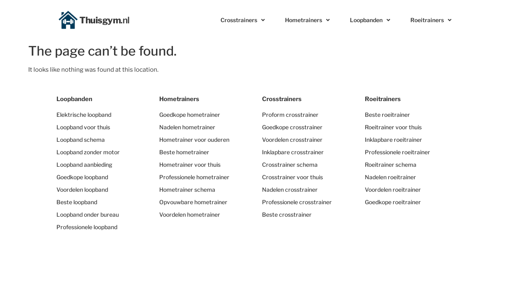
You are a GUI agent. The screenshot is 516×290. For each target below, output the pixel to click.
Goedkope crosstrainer (292, 127)
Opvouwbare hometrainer (193, 202)
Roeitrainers (431, 20)
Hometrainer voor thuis (190, 164)
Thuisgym (104, 20)
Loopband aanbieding (84, 164)
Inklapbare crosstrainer (293, 152)
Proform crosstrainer (290, 114)
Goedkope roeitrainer (393, 202)
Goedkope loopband (82, 177)
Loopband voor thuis (83, 127)
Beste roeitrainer (387, 114)
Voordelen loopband (82, 189)
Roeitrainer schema (390, 164)
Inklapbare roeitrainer (393, 139)
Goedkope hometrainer (189, 114)
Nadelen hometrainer (187, 127)
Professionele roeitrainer (397, 152)
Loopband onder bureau (87, 214)
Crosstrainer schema (290, 164)
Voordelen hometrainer (189, 214)
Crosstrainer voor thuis (292, 177)
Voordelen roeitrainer (393, 189)
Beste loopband (76, 202)
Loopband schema (80, 139)
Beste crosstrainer (287, 214)
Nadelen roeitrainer (390, 177)
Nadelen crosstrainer (290, 189)
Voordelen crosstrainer (292, 139)
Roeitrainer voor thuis (393, 127)
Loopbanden (370, 20)
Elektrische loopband (83, 114)
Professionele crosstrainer (297, 202)
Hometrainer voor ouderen (194, 139)
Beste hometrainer (184, 152)
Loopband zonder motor (88, 152)
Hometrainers (307, 20)
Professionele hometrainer (194, 177)
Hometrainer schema (187, 189)
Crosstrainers (243, 20)
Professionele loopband (86, 227)
